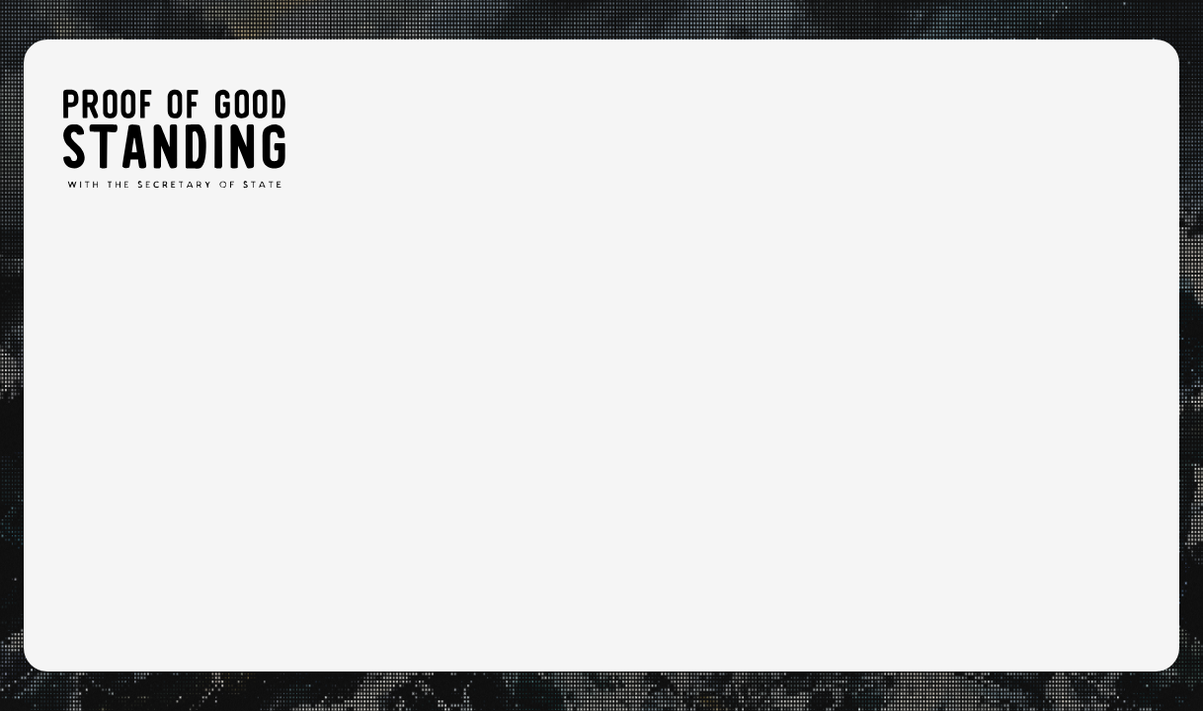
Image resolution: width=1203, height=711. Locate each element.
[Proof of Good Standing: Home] (173, 138)
